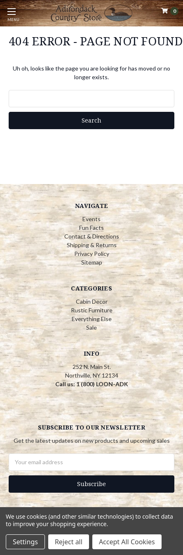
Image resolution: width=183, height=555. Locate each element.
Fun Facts (91, 227)
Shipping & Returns (92, 244)
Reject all (68, 541)
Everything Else (92, 318)
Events (91, 218)
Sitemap (91, 262)
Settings (25, 541)
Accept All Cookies (127, 541)
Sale (91, 327)
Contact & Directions (91, 236)
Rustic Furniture (92, 310)
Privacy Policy (91, 253)
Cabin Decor (92, 301)
